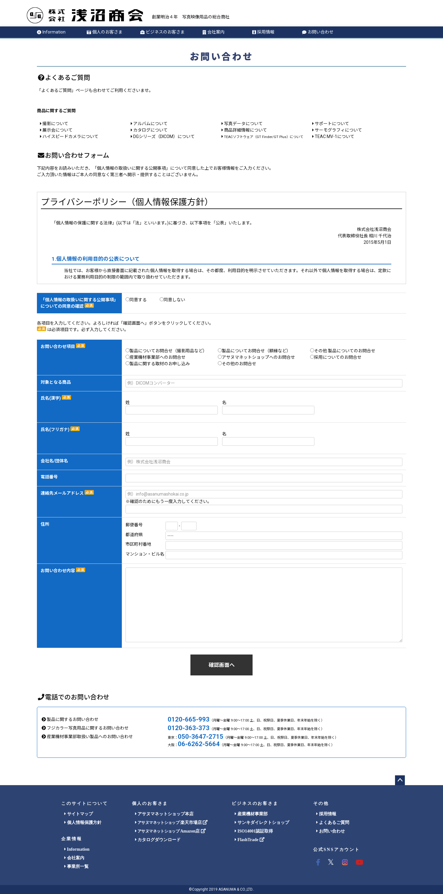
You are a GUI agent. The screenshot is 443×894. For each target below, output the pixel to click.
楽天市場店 (171, 822)
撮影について (54, 123)
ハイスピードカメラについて (69, 136)
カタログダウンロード (158, 839)
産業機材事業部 (251, 814)
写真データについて (242, 123)
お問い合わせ (317, 32)
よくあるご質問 (332, 822)
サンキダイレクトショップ (262, 822)
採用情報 (263, 32)
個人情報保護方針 (83, 822)
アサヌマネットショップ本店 (164, 814)
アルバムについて (149, 123)
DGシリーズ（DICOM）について (163, 136)
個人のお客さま (104, 32)
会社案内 (213, 32)
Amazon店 (170, 831)
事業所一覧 (76, 866)
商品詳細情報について (244, 130)
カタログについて (149, 130)
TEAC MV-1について (333, 136)
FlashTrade (249, 839)
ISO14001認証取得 (254, 831)
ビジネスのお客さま (162, 32)
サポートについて (330, 123)
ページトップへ (400, 780)
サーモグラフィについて (337, 130)
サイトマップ (78, 814)
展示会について (56, 130)
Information (51, 32)
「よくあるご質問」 (56, 90)
